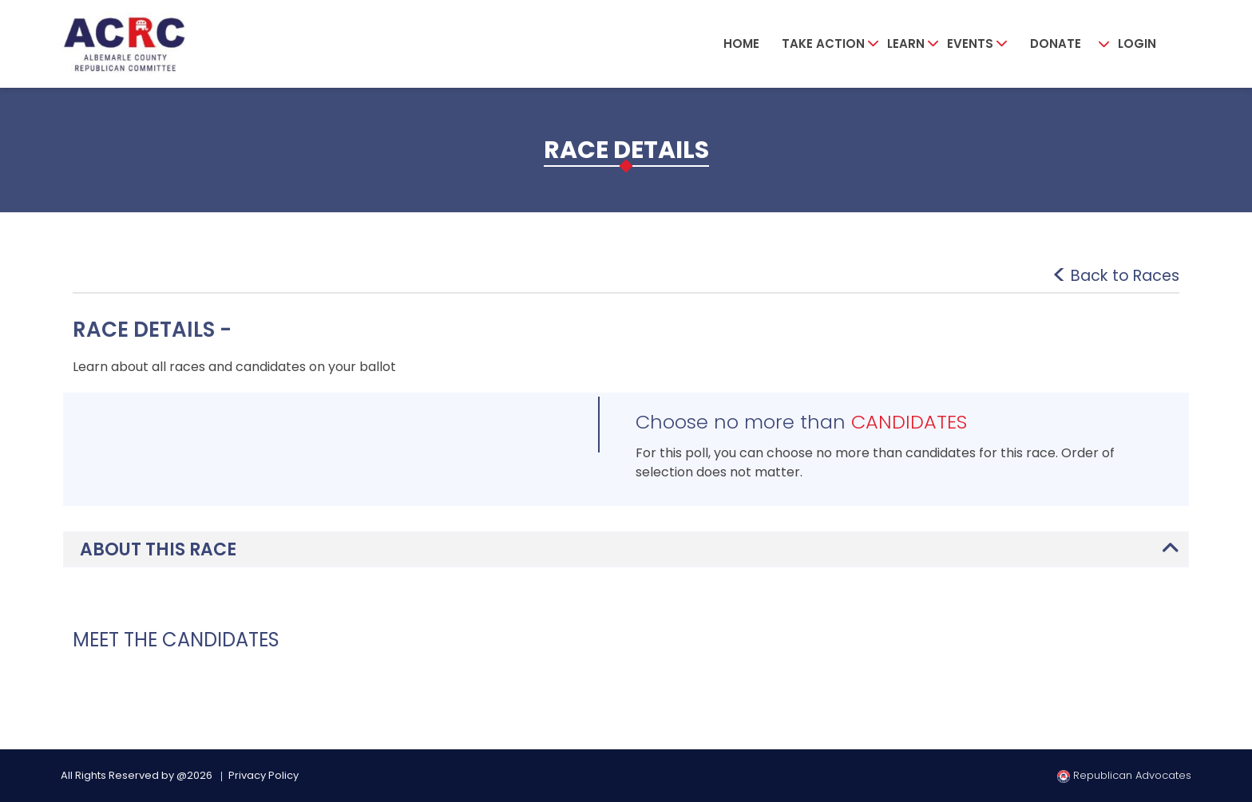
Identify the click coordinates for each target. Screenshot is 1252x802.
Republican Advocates (1124, 775)
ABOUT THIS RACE (158, 549)
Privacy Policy (263, 775)
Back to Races (1122, 275)
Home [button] (741, 43)
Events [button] (970, 43)
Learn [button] (906, 43)
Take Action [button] (823, 43)
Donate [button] (1055, 43)
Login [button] (1137, 43)
